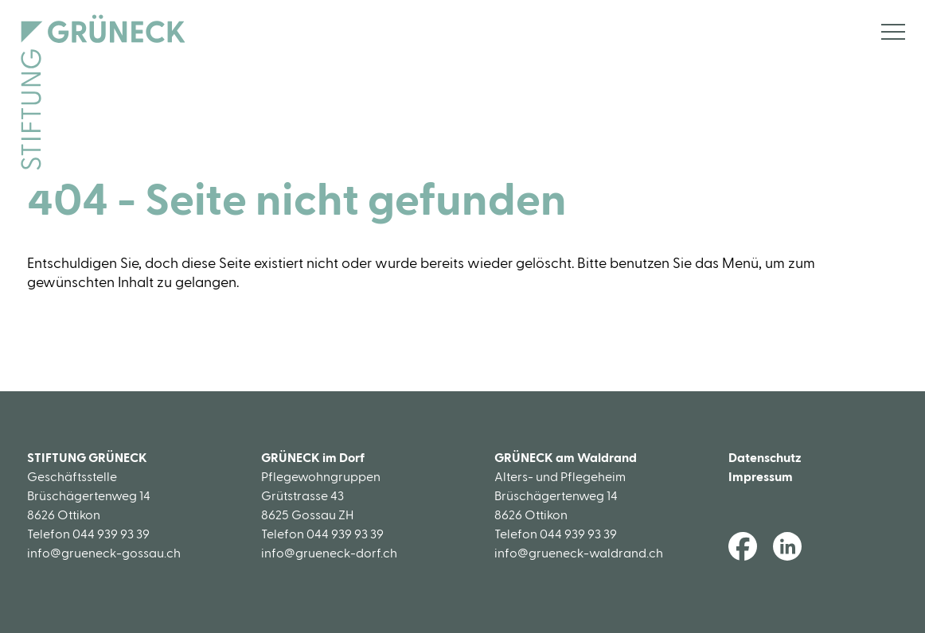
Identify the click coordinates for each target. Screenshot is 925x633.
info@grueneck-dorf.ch (329, 553)
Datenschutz (765, 458)
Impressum (760, 477)
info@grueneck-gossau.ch (104, 553)
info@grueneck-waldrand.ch (578, 553)
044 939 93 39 (111, 534)
